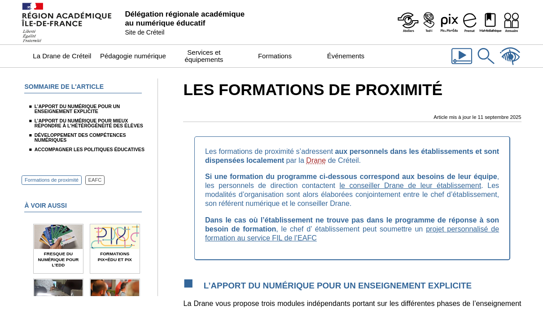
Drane (316, 160)
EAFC (95, 180)
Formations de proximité (52, 180)
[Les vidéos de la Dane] (462, 65)
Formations (275, 56)
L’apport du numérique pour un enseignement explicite (77, 109)
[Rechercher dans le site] (486, 65)
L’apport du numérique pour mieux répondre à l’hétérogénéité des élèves (89, 123)
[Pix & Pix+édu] (449, 22)
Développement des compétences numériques (80, 137)
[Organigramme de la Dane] (511, 22)
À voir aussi (45, 205)
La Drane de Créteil (62, 56)
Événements (345, 56)
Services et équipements (203, 55)
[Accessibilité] (510, 65)
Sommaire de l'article (64, 86)
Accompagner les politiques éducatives (90, 149)
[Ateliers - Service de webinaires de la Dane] (408, 22)
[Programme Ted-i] (428, 22)
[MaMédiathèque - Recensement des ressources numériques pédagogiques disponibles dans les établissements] (490, 22)
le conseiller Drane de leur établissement (411, 185)
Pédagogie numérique (133, 56)
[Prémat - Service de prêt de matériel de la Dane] (470, 22)
